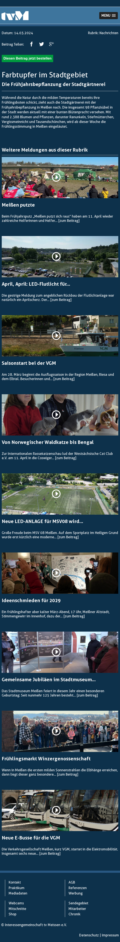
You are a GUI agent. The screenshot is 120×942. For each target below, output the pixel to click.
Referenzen (78, 888)
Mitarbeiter (77, 909)
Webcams (16, 903)
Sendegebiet (78, 903)
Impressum (110, 935)
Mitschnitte (17, 909)
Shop (12, 914)
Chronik (74, 914)
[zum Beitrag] (68, 221)
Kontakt (15, 882)
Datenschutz (89, 935)
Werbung (76, 893)
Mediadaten (18, 893)
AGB (72, 882)
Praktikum (16, 888)
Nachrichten (108, 33)
